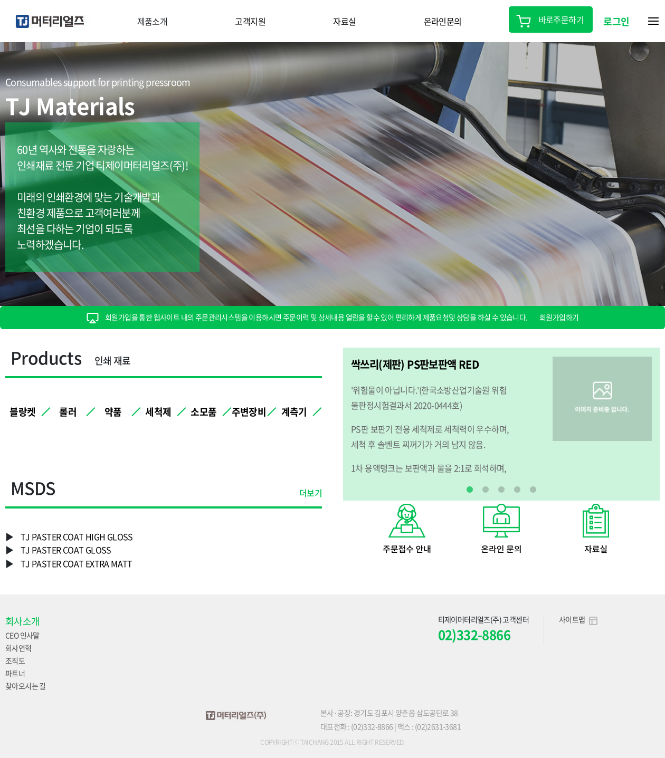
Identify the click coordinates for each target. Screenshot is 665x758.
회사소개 (22, 621)
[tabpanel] (501, 415)
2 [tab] (485, 490)
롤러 (68, 412)
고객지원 (250, 21)
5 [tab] (533, 490)
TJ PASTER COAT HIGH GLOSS (77, 536)
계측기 (294, 412)
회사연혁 (18, 647)
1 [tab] (469, 490)
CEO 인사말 (22, 635)
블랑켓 (22, 412)
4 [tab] (517, 490)
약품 (113, 412)
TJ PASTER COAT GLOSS (66, 549)
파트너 (15, 673)
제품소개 (152, 21)
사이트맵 (578, 619)
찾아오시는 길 (25, 685)
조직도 (15, 660)
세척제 (158, 412)
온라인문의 (443, 21)
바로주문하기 (550, 19)
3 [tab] (501, 490)
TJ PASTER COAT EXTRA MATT (76, 563)
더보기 (310, 493)
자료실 (344, 21)
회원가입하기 (558, 317)
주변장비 (249, 412)
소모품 (203, 412)
